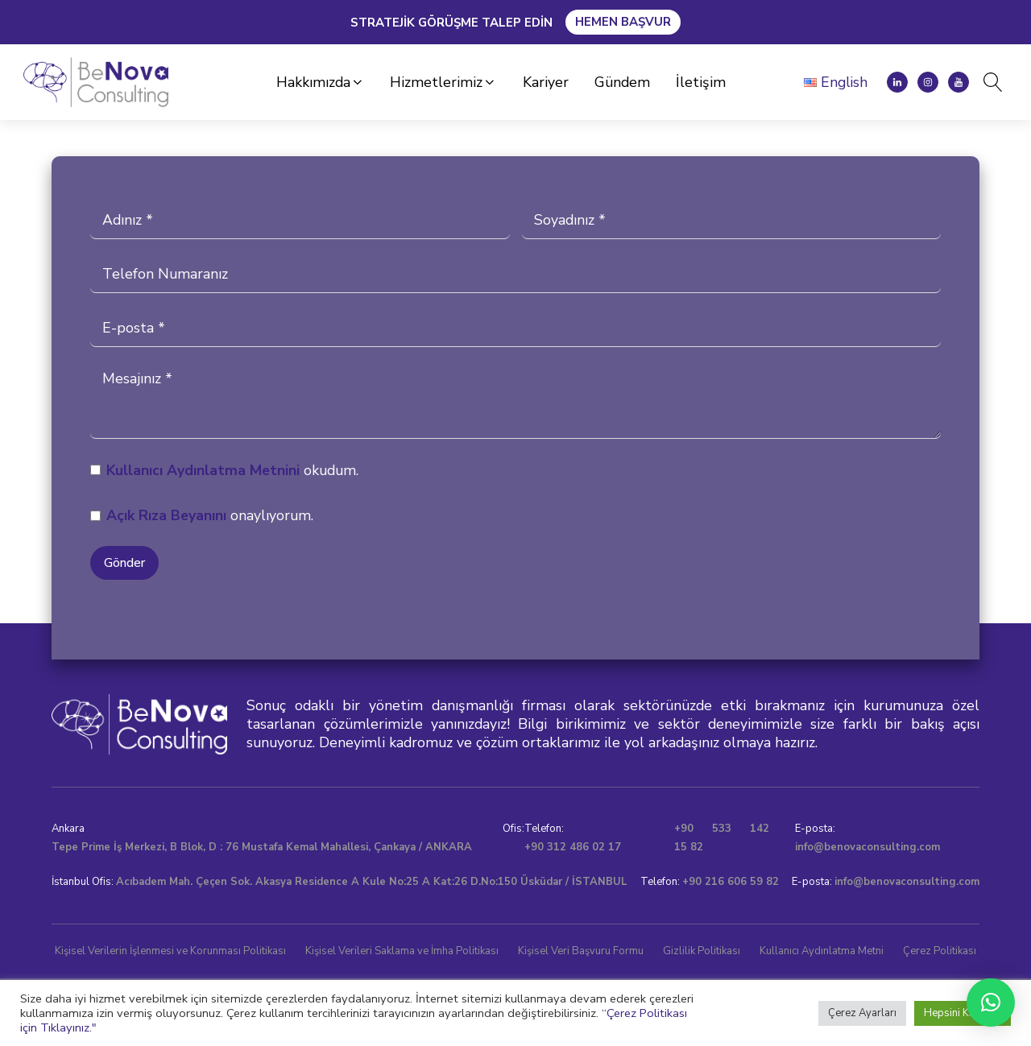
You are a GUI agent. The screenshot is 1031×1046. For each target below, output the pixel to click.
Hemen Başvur (623, 22)
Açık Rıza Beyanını (166, 515)
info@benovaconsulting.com (867, 847)
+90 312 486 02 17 (572, 847)
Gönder (124, 563)
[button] (320, 82)
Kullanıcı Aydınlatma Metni (197, 470)
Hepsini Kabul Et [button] (962, 1013)
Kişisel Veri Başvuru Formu (581, 951)
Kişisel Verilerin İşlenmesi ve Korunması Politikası (170, 951)
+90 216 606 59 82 (730, 881)
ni (294, 470)
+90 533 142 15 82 (721, 837)
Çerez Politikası (939, 951)
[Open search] (988, 82)
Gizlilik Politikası (701, 951)
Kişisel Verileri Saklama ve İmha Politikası (402, 951)
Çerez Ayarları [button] (862, 1013)
